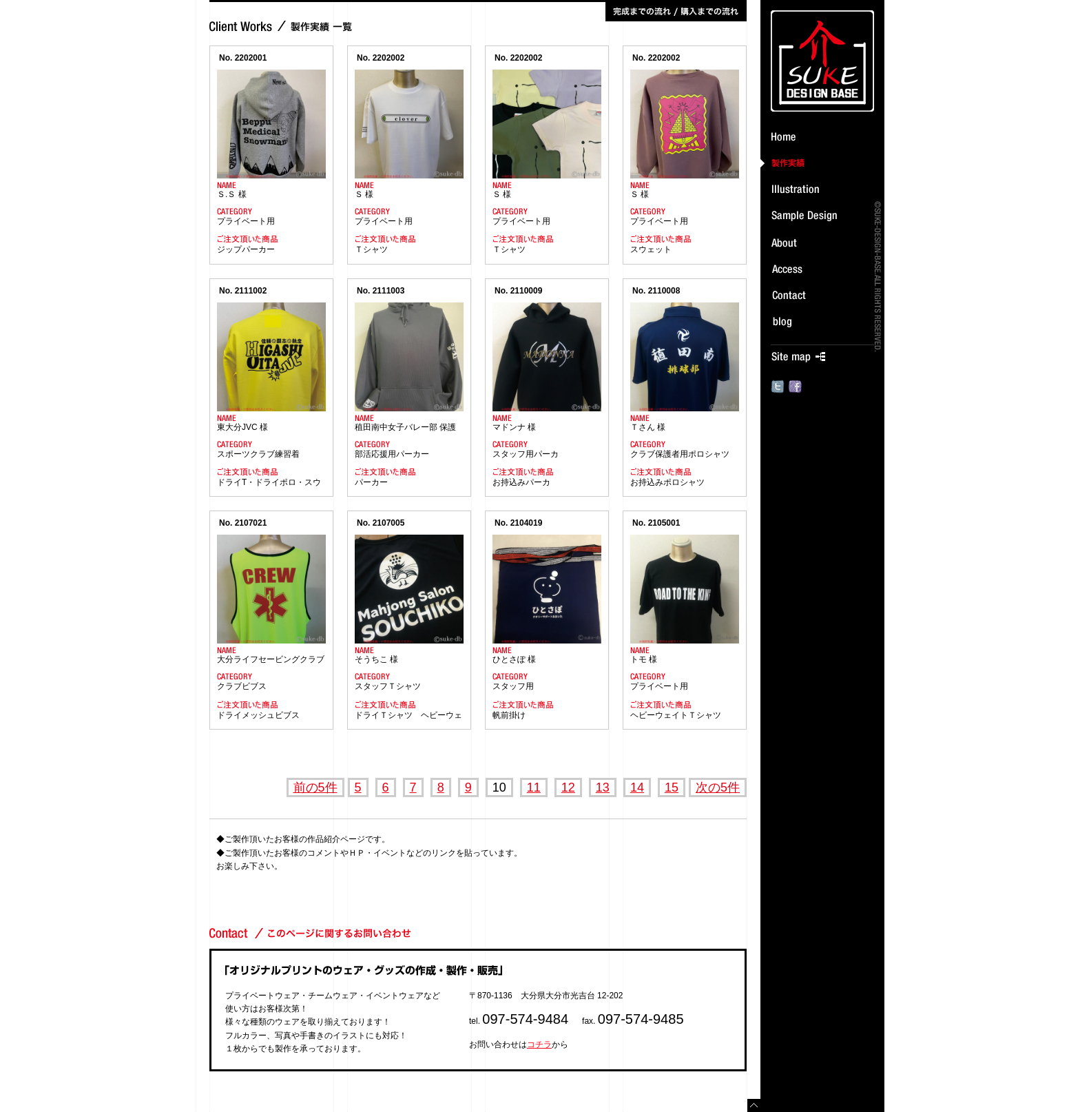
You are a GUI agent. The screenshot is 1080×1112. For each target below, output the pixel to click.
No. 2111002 (243, 291)
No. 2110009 (518, 291)
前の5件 (315, 787)
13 (603, 787)
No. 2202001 (243, 58)
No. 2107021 (243, 523)
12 (568, 787)
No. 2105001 (656, 523)
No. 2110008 (656, 291)
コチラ (539, 1044)
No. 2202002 (380, 58)
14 (637, 787)
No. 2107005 (380, 523)
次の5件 (718, 787)
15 (671, 787)
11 (534, 787)
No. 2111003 (380, 291)
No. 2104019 (518, 523)
